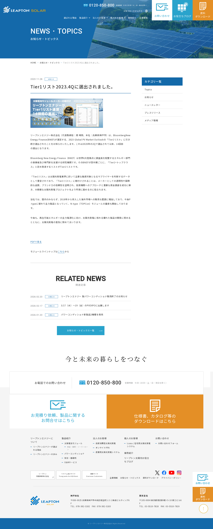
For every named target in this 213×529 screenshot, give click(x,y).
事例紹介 (132, 17)
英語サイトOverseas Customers (94, 475)
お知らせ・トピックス (133, 11)
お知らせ (149, 97)
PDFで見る (36, 241)
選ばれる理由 (70, 17)
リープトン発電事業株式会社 (45, 475)
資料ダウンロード (151, 477)
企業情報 (143, 17)
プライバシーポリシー (171, 477)
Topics (148, 89)
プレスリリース (152, 112)
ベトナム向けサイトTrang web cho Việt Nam (68, 475)
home (33, 62)
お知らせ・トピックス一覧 (84, 330)
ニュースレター (152, 105)
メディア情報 (151, 120)
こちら (61, 251)
